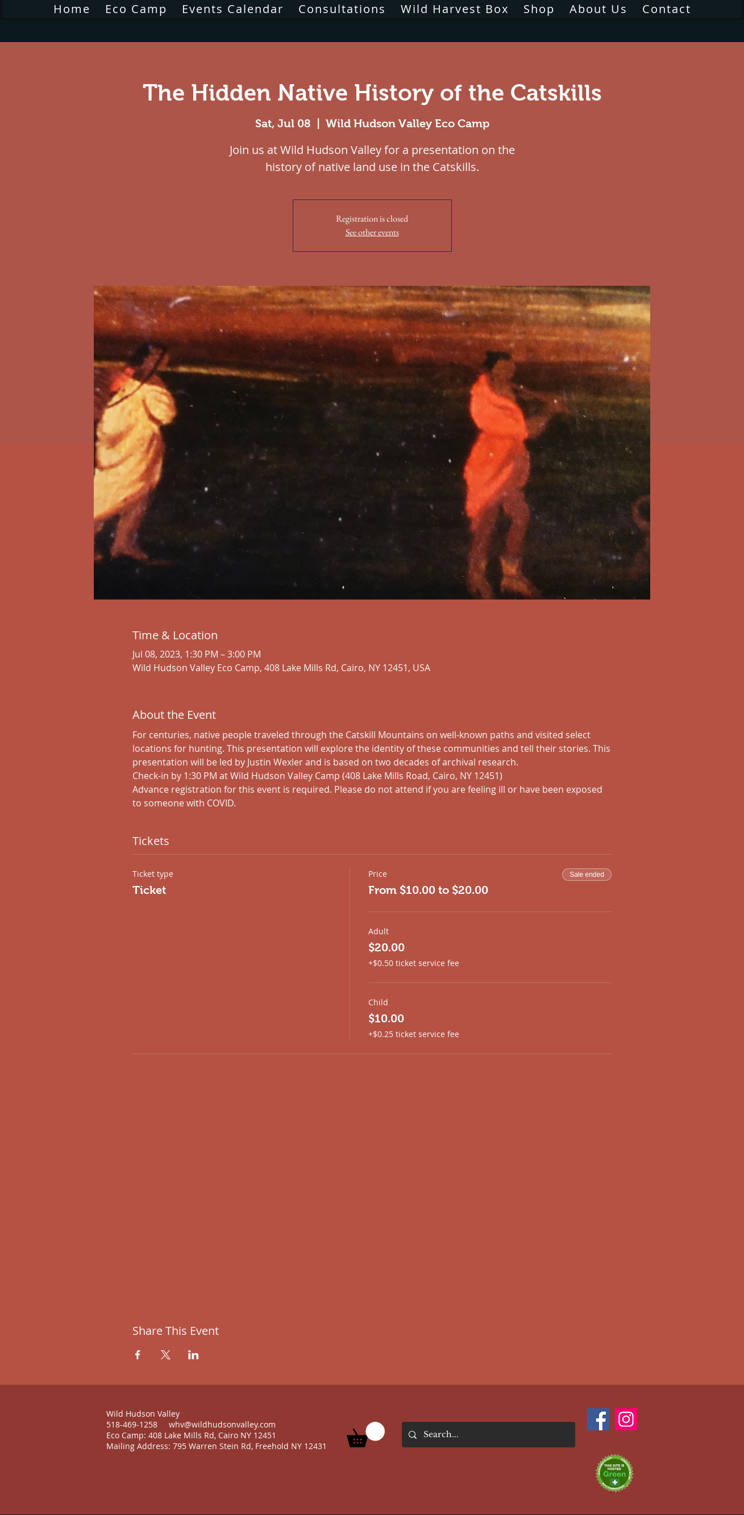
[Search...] (487, 1434)
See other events (372, 232)
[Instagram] (626, 1419)
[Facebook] (598, 1419)
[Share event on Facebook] (137, 1354)
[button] (366, 1434)
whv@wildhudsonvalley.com (222, 1424)
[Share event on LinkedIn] (193, 1354)
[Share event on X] (165, 1354)
